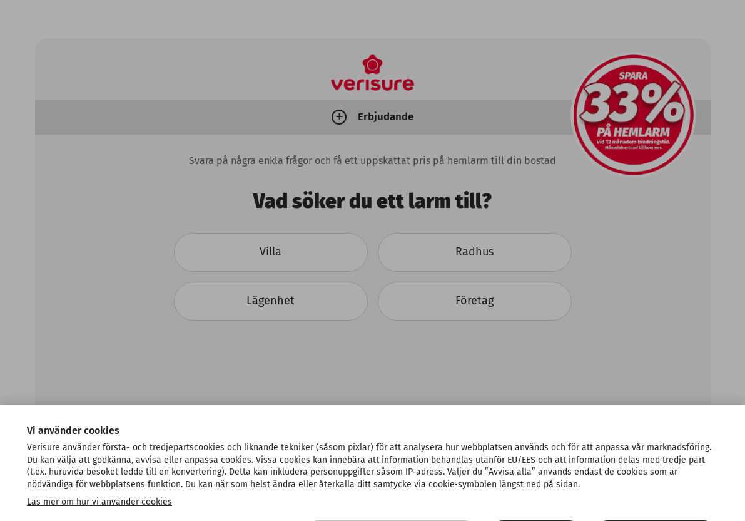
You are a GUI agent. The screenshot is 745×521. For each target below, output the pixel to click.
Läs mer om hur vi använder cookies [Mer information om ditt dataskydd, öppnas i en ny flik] (99, 513)
